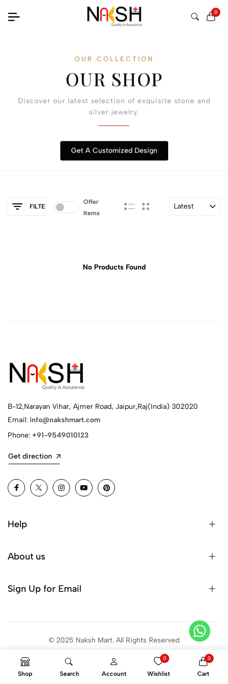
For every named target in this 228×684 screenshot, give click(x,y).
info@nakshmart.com (65, 420)
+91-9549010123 (60, 435)
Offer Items (91, 207)
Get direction (34, 456)
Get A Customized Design (114, 151)
